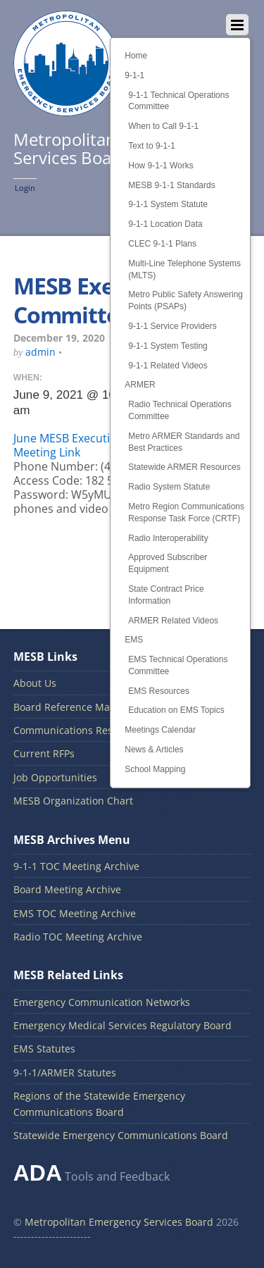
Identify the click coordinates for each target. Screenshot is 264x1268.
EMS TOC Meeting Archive (74, 913)
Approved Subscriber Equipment (167, 563)
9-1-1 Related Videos (168, 366)
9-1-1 (134, 75)
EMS (134, 640)
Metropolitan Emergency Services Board (119, 1222)
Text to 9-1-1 (151, 146)
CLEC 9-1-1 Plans (162, 244)
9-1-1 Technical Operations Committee (178, 101)
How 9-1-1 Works (160, 165)
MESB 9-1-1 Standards (171, 185)
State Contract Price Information (165, 595)
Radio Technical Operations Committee (180, 410)
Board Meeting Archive (67, 889)
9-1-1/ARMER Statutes (64, 1072)
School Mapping (155, 769)
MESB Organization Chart (73, 800)
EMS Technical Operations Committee (177, 665)
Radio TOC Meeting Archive (77, 936)
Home (136, 56)
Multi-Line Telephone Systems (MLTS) (184, 269)
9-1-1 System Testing (168, 346)
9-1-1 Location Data (165, 224)
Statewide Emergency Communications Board (120, 1135)
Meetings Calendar (160, 730)
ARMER (140, 385)
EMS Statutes (44, 1048)
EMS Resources (158, 691)
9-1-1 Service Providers (172, 326)
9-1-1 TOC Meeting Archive (76, 866)
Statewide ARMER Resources (184, 467)
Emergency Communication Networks (101, 1002)
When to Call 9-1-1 (163, 126)
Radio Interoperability (168, 538)
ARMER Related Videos (173, 621)
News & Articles (154, 749)
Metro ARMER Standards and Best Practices (183, 442)
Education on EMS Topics (176, 710)
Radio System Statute (169, 487)
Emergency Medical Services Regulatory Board (122, 1025)
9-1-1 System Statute (168, 204)
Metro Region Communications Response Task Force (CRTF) (186, 512)
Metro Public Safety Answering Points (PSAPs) (185, 300)
